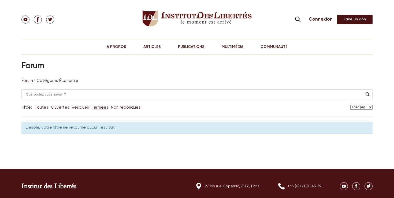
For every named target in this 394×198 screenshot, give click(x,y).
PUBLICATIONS (191, 47)
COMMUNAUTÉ (274, 47)
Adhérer (355, 19)
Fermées (100, 107)
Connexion (321, 19)
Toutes (41, 107)
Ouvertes (60, 107)
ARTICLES (152, 47)
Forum (27, 81)
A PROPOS (116, 47)
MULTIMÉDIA (232, 47)
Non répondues (125, 107)
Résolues (80, 107)
